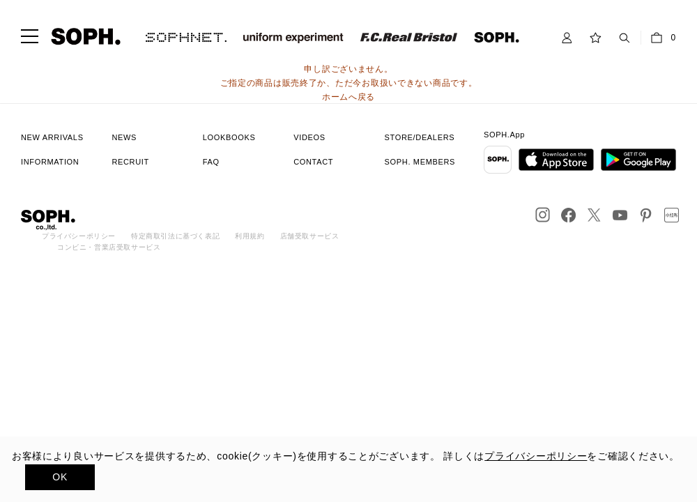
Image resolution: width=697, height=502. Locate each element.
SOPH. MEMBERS (420, 162)
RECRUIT (130, 162)
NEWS (124, 137)
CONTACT (313, 162)
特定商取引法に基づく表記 (175, 236)
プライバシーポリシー (79, 236)
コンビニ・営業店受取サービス (108, 247)
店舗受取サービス (309, 236)
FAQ (211, 162)
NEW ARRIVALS (52, 137)
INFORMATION (50, 162)
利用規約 (249, 236)
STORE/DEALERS (420, 137)
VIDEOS (309, 137)
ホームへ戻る (348, 97)
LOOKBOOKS (229, 137)
